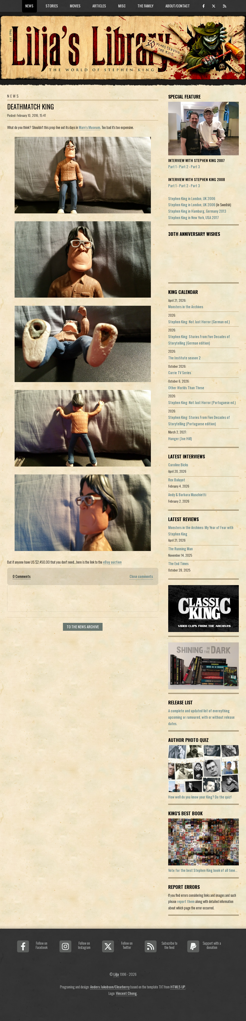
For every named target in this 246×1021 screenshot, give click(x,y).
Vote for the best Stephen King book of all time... (202, 870)
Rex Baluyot (176, 479)
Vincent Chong (126, 993)
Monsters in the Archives (185, 306)
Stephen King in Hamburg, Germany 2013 (197, 211)
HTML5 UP (177, 986)
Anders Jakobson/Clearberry (110, 986)
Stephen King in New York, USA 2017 (193, 217)
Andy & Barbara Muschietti (187, 494)
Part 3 (195, 166)
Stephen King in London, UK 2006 (191, 198)
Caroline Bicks (178, 464)
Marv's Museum (89, 127)
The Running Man (180, 548)
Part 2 (183, 166)
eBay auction (112, 562)
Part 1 (172, 166)
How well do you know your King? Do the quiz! (199, 796)
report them (185, 901)
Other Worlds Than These (186, 387)
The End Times (178, 563)
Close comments (141, 576)
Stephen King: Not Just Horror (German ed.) (199, 321)
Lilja (116, 974)
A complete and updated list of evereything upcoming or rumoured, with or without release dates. (201, 717)
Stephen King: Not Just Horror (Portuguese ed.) (202, 402)
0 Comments (21, 576)
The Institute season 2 (184, 357)
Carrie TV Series (179, 372)
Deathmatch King (30, 106)
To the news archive (83, 626)
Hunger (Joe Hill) (180, 438)
